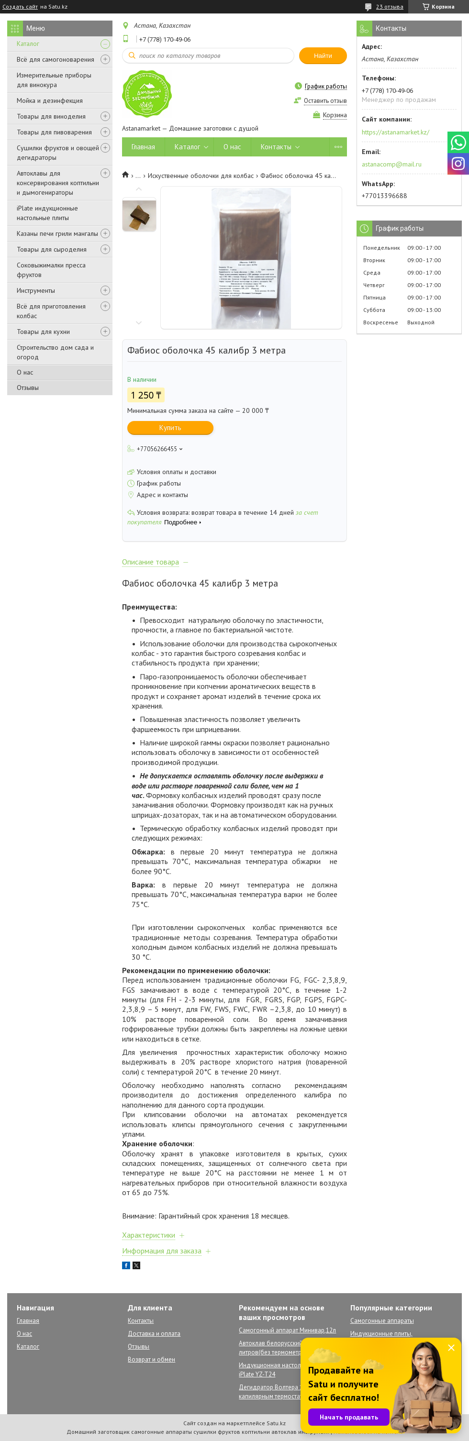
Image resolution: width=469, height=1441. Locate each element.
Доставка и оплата (154, 1334)
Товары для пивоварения (54, 132)
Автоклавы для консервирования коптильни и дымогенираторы (58, 183)
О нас (25, 372)
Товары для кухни (43, 331)
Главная (143, 146)
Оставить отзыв (325, 101)
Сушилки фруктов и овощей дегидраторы (58, 153)
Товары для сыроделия (52, 249)
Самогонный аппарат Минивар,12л (287, 1330)
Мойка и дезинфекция (50, 100)
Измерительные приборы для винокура (54, 80)
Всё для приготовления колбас (51, 311)
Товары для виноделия (51, 116)
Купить (170, 427)
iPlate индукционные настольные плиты (47, 213)
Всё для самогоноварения (55, 59)
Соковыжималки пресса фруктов (51, 270)
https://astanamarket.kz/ (395, 132)
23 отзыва (389, 6)
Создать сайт (20, 6)
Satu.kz (276, 1423)
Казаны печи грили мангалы (57, 233)
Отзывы (28, 387)
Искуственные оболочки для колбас (201, 175)
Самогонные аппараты (382, 1321)
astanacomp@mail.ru (392, 164)
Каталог (28, 43)
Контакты (276, 146)
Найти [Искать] (323, 55)
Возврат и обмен (151, 1359)
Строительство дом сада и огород (55, 352)
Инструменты (36, 290)
